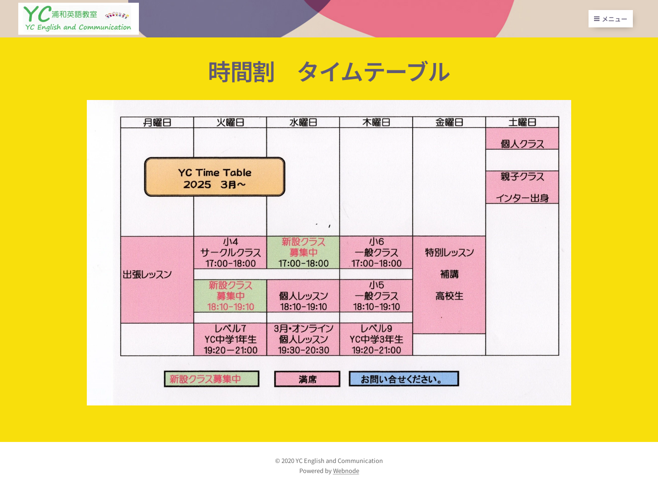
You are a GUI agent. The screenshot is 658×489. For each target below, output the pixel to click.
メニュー (610, 18)
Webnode (346, 470)
